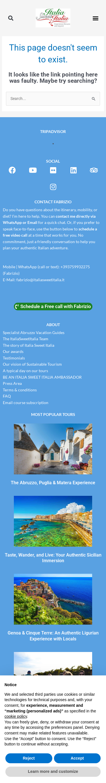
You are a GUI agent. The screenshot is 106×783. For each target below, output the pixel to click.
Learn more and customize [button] (53, 771)
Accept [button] (77, 758)
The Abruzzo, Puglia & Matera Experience (53, 482)
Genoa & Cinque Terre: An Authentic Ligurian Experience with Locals (53, 636)
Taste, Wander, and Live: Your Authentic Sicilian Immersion (53, 558)
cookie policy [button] (16, 716)
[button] (10, 18)
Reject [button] (29, 758)
